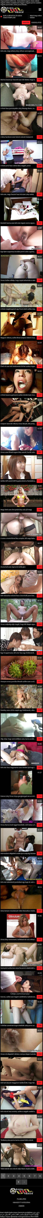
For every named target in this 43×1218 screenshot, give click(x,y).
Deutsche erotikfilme (25, 1212)
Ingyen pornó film (7, 5)
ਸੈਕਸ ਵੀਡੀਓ (34, 1217)
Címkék (21, 1206)
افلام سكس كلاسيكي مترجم (9, 1214)
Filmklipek (21, 1199)
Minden (26, 22)
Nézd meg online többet (36, 17)
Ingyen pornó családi (33, 3)
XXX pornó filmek (20, 5)
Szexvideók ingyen (23, 1)
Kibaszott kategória (21, 1202)
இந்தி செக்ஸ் (29, 1214)
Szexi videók (4, 1212)
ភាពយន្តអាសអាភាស (24, 1217)
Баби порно (13, 1212)
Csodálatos (36, 22)
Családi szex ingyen (18, 3)
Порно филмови (12, 1217)
